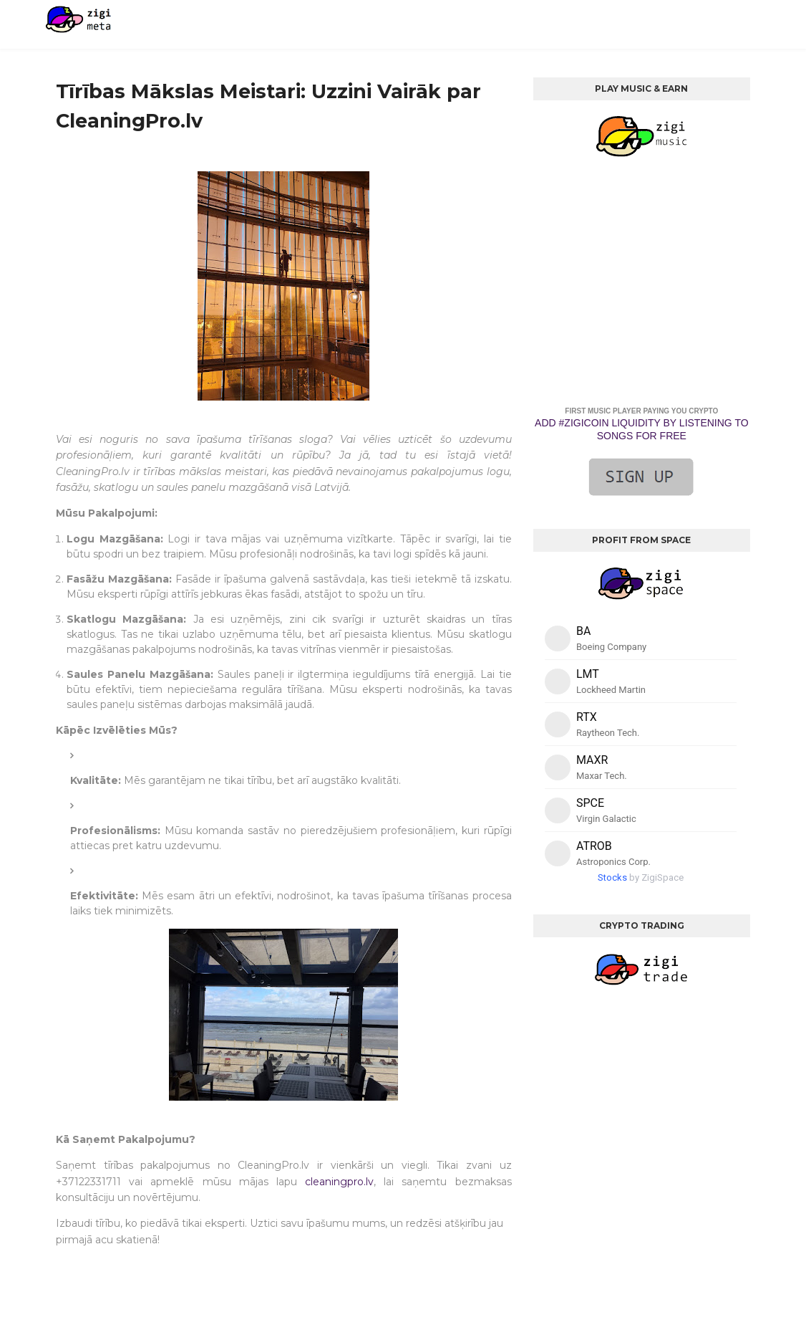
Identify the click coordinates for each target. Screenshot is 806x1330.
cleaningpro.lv (339, 1181)
